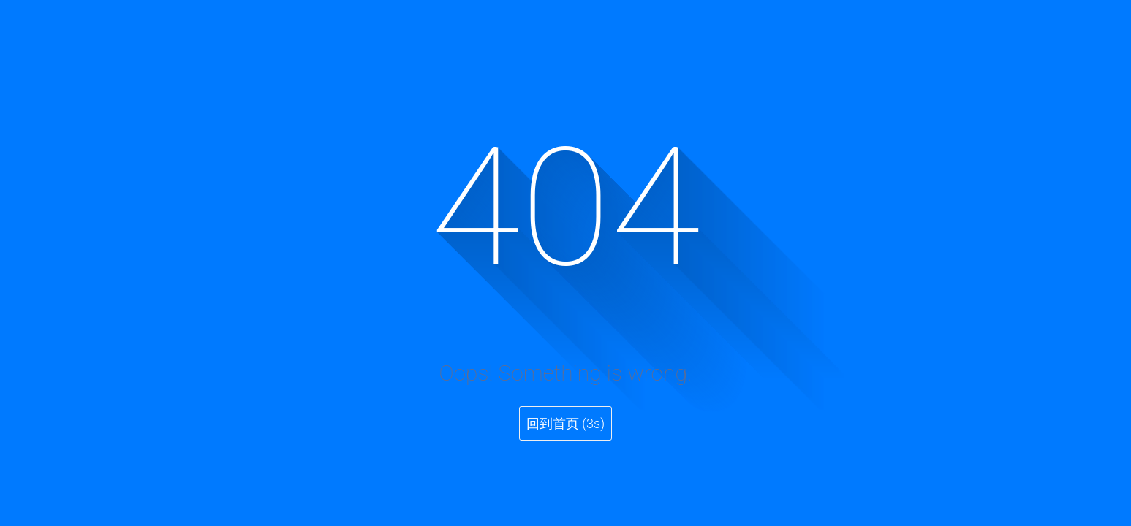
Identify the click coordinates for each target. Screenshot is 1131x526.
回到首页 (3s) (565, 423)
